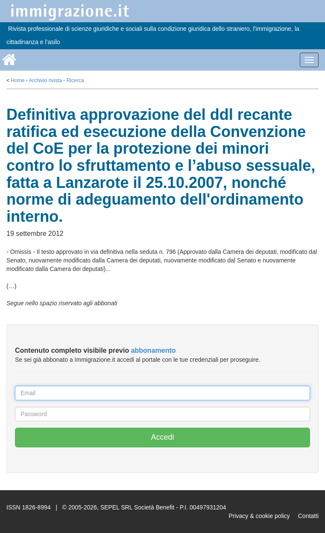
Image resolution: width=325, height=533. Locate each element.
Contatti (308, 515)
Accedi (162, 437)
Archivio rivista (45, 80)
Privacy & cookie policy (259, 515)
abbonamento (153, 350)
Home (17, 80)
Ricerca (75, 80)
